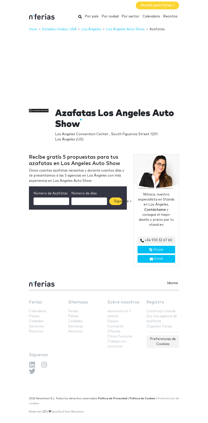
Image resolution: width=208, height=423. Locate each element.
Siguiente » (118, 201)
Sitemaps (78, 302)
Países (34, 316)
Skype (156, 249)
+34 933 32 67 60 (156, 240)
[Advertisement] (104, 66)
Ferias (35, 302)
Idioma (172, 283)
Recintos (170, 16)
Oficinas (114, 331)
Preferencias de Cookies (163, 341)
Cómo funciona (119, 336)
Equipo (112, 321)
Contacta (115, 326)
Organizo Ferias (159, 326)
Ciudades (36, 321)
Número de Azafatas (51, 193)
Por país (92, 16)
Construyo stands (161, 311)
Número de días (84, 193)
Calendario (151, 16)
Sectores (36, 326)
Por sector (130, 16)
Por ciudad (110, 16)
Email (156, 259)
